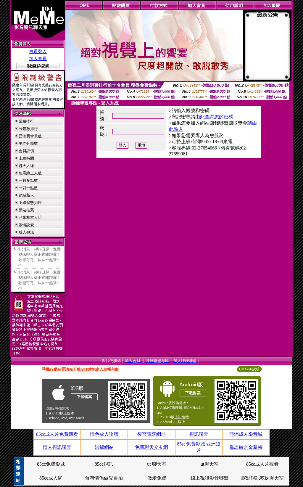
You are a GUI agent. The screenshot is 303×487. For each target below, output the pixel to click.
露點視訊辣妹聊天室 (262, 477)
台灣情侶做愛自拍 (104, 477)
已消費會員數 (30, 136)
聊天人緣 (26, 165)
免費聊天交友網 (151, 447)
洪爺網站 (104, 447)
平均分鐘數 (28, 143)
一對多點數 (28, 180)
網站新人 (26, 195)
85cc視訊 (104, 464)
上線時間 (26, 158)
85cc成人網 (50, 477)
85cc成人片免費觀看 (57, 434)
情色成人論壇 (104, 434)
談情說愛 (26, 225)
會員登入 (38, 51)
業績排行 (26, 121)
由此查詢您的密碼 (214, 116)
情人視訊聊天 (57, 447)
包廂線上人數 (30, 173)
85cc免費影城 (51, 464)
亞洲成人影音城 (245, 434)
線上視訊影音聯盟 (209, 477)
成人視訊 (26, 232)
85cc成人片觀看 (262, 464)
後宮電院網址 (151, 434)
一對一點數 (28, 188)
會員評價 (26, 151)
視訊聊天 (198, 434)
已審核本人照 (30, 217)
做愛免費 (156, 477)
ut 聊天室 (156, 464)
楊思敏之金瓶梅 (245, 447)
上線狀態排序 (30, 202)
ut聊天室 (209, 464)
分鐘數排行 (28, 128)
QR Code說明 (249, 369)
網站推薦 (26, 210)
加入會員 (38, 58)
